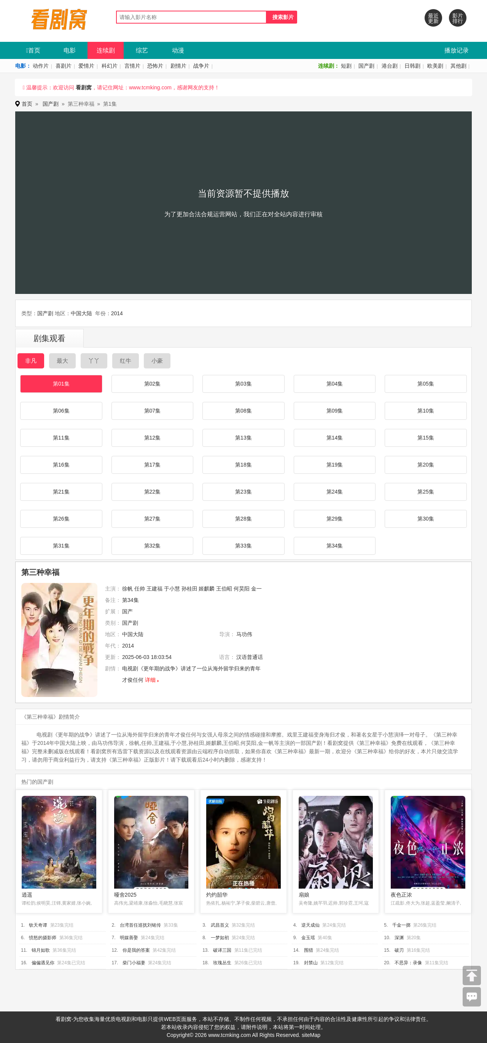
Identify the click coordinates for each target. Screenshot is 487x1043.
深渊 (399, 937)
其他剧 (458, 66)
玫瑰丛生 (222, 962)
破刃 (399, 950)
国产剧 (366, 66)
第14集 (334, 438)
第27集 (152, 519)
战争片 (201, 66)
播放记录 (456, 50)
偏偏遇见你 (43, 962)
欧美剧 (435, 66)
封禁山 (311, 962)
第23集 (243, 492)
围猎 (308, 950)
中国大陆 (81, 313)
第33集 (243, 546)
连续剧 (106, 50)
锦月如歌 (41, 950)
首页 (33, 50)
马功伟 (244, 634)
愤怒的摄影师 (42, 937)
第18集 (243, 465)
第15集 (425, 438)
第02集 (152, 384)
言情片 (132, 66)
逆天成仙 (310, 925)
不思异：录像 (408, 962)
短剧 (346, 66)
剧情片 (178, 66)
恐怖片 (155, 66)
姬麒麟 (207, 589)
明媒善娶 (129, 937)
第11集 (61, 438)
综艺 (142, 50)
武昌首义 (220, 925)
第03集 (243, 384)
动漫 (178, 50)
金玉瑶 (308, 937)
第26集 (61, 519)
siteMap (311, 1035)
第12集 (152, 438)
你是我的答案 (136, 950)
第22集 (152, 492)
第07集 (152, 411)
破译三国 (222, 950)
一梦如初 (220, 937)
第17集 (152, 465)
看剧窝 (84, 87)
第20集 (425, 465)
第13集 (243, 438)
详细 (150, 680)
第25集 (425, 492)
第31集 (61, 546)
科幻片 (110, 66)
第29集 (334, 519)
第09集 (334, 411)
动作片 (41, 66)
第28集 (243, 519)
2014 (117, 313)
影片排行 (457, 18)
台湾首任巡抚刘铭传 (140, 925)
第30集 (425, 519)
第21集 (61, 492)
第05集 (425, 384)
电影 (70, 50)
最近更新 (433, 18)
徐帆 (127, 589)
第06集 (61, 411)
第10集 (425, 411)
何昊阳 (242, 589)
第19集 (334, 465)
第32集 (152, 546)
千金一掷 (401, 925)
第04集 (334, 384)
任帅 (139, 589)
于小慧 (172, 589)
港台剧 (390, 66)
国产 (127, 611)
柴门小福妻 (134, 962)
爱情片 (86, 66)
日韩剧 (412, 66)
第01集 (61, 384)
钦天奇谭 (38, 925)
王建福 (154, 589)
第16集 (61, 465)
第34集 (334, 546)
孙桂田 (189, 589)
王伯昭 (224, 589)
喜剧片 (64, 66)
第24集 (334, 492)
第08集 (243, 411)
